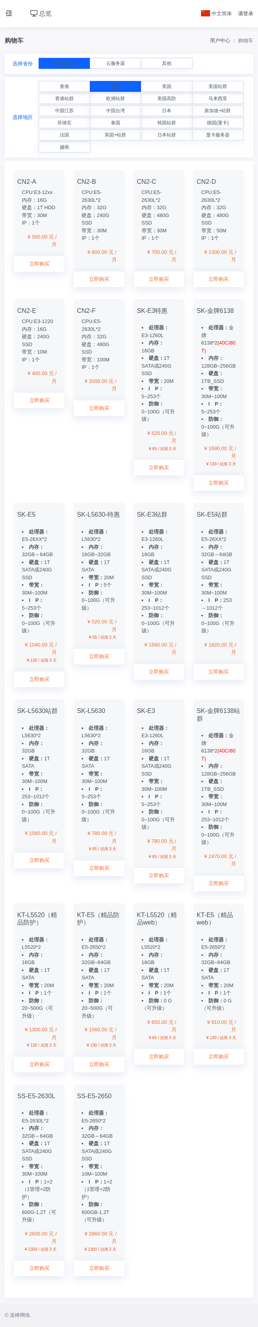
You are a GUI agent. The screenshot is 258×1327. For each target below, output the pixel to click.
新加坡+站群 (218, 110)
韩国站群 (166, 123)
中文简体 (216, 13)
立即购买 (39, 264)
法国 (64, 135)
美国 (166, 86)
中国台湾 (115, 110)
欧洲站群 (115, 98)
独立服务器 (64, 63)
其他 (166, 63)
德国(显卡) (218, 123)
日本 (166, 110)
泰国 (115, 123)
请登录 (245, 13)
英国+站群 (115, 135)
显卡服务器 (218, 135)
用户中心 (220, 40)
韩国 (115, 86)
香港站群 (64, 98)
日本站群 (166, 135)
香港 (64, 86)
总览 (41, 13)
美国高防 (166, 98)
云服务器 (115, 63)
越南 (64, 147)
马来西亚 (217, 98)
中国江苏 (64, 110)
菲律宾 (64, 123)
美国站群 (217, 86)
